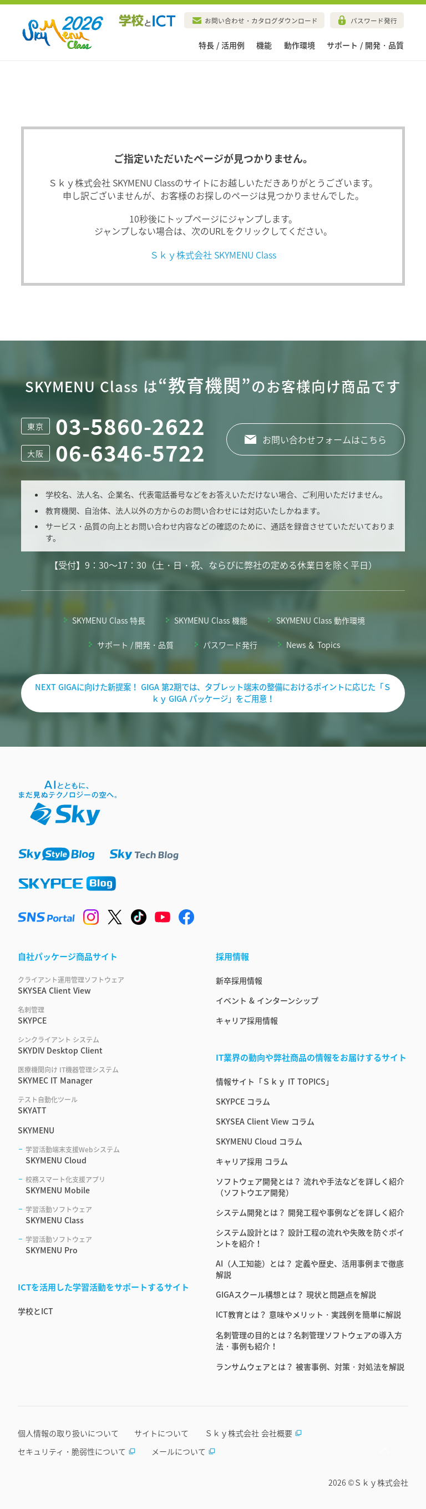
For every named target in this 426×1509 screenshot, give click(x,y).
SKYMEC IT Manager (103, 1075)
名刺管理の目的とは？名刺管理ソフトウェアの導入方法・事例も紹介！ (309, 1340)
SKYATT (103, 1105)
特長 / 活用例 (222, 44)
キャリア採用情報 (247, 1020)
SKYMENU (36, 1130)
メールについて (183, 1451)
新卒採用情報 (239, 980)
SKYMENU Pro (107, 1244)
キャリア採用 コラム (252, 1161)
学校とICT (35, 1310)
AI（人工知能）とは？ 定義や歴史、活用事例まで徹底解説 (310, 1269)
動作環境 (299, 44)
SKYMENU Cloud (107, 1155)
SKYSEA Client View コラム (265, 1121)
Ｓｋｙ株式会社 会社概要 (253, 1433)
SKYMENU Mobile (107, 1185)
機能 (264, 44)
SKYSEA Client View (103, 985)
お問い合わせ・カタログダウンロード (261, 21)
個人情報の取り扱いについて (68, 1433)
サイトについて (161, 1433)
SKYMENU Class (107, 1215)
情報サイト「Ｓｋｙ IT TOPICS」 (274, 1081)
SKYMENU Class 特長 (108, 620)
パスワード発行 (374, 21)
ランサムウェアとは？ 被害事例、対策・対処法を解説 (310, 1366)
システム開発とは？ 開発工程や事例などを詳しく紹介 (310, 1212)
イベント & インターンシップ (267, 1000)
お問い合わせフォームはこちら (324, 439)
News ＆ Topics (313, 644)
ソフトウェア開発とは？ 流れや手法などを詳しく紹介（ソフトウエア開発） (310, 1187)
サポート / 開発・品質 (365, 44)
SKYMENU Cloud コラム (259, 1141)
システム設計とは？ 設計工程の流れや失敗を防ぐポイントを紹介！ (310, 1238)
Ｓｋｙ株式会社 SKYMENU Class (213, 254)
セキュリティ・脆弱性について (77, 1451)
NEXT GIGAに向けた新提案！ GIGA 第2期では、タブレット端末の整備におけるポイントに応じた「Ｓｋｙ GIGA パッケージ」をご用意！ (213, 693)
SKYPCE (103, 1015)
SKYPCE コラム (243, 1101)
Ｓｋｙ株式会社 (381, 1482)
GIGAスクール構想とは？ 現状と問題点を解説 (296, 1294)
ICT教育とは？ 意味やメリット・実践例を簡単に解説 (308, 1314)
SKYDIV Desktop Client (103, 1045)
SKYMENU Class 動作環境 (320, 620)
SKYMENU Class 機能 (210, 620)
